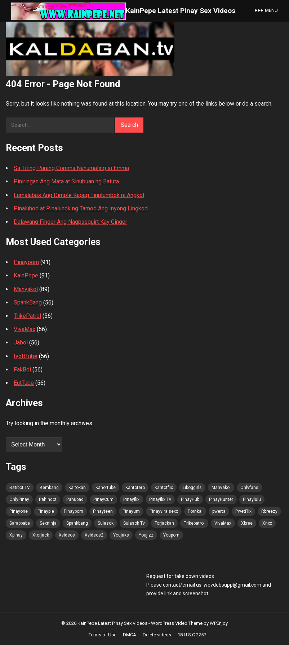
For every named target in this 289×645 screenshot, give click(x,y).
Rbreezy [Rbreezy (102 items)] (269, 511)
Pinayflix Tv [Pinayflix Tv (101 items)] (160, 499)
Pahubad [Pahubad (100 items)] (75, 499)
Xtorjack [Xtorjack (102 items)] (40, 535)
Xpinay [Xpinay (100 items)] (16, 535)
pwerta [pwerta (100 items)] (219, 511)
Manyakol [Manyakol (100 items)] (221, 487)
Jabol (21, 342)
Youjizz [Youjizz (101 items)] (146, 535)
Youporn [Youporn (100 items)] (171, 535)
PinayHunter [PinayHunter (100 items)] (221, 499)
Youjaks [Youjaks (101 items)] (121, 535)
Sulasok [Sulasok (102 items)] (106, 523)
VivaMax (24, 329)
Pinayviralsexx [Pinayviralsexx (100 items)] (164, 511)
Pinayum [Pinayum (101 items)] (131, 511)
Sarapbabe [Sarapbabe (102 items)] (19, 523)
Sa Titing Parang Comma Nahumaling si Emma (71, 168)
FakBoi (22, 369)
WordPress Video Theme (177, 623)
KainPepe (26, 275)
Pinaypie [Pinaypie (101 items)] (45, 511)
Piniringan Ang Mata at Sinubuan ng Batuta (66, 181)
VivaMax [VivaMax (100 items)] (222, 523)
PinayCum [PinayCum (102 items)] (103, 499)
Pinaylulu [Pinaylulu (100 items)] (252, 499)
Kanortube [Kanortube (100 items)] (105, 487)
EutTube (24, 382)
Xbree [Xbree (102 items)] (247, 523)
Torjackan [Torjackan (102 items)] (164, 523)
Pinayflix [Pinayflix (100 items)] (131, 499)
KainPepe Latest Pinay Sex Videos (180, 10)
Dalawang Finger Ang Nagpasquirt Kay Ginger (70, 221)
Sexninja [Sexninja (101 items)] (48, 523)
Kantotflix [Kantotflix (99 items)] (164, 487)
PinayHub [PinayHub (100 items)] (190, 499)
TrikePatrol (27, 315)
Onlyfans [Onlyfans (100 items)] (249, 487)
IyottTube (25, 356)
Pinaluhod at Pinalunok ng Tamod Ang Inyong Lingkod (81, 208)
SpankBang (28, 302)
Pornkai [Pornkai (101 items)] (195, 511)
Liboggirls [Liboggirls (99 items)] (192, 487)
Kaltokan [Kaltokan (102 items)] (77, 487)
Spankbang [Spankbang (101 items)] (77, 523)
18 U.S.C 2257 (192, 634)
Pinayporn (26, 262)
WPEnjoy (219, 623)
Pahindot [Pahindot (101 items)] (48, 499)
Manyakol (26, 289)
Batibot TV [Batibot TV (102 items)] (19, 487)
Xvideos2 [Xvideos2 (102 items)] (94, 535)
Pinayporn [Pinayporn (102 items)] (73, 511)
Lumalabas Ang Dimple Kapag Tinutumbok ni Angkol (79, 195)
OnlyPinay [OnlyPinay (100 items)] (19, 499)
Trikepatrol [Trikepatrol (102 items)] (194, 523)
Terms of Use (102, 634)
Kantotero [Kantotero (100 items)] (135, 487)
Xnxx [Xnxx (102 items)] (267, 523)
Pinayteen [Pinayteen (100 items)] (103, 511)
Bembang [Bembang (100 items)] (49, 487)
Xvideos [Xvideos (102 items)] (67, 535)
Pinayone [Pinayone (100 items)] (18, 511)
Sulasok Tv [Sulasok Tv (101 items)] (134, 523)
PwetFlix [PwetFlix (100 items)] (243, 511)
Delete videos (157, 634)
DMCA (129, 634)
